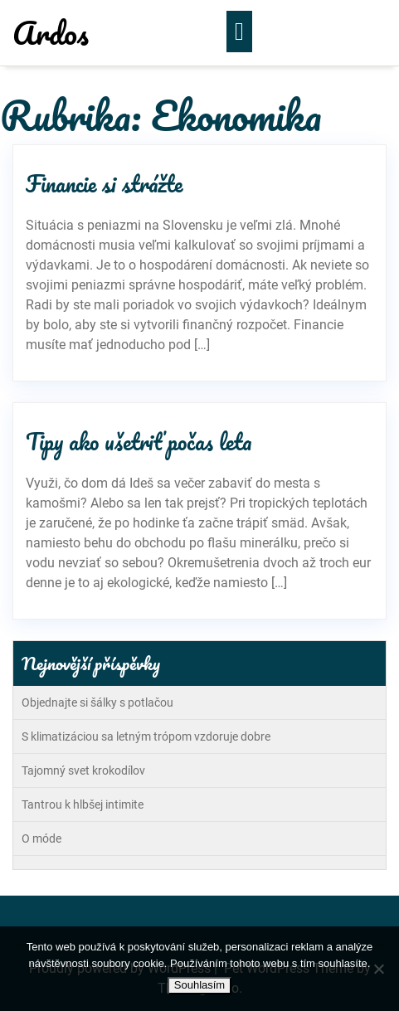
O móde (41, 838)
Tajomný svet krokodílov (83, 770)
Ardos (50, 32)
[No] (378, 968)
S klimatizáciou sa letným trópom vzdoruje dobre (146, 736)
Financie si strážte (104, 183)
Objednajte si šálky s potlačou (97, 702)
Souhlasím (199, 985)
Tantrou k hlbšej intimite (83, 804)
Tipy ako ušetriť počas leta (138, 441)
